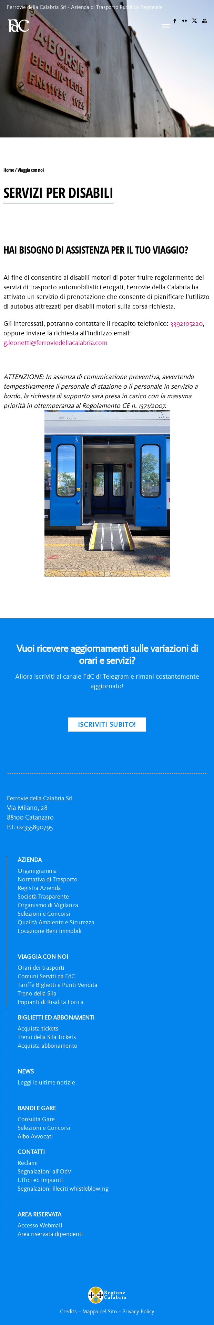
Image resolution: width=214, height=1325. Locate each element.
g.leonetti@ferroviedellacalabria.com (55, 342)
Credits (68, 1311)
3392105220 (186, 323)
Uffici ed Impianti (40, 1180)
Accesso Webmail (40, 1225)
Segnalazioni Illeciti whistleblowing (63, 1188)
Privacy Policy (138, 1311)
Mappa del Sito (99, 1311)
